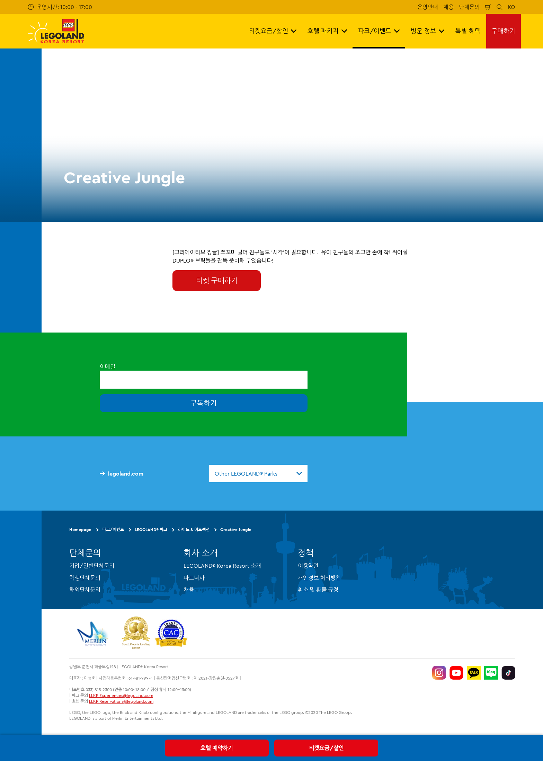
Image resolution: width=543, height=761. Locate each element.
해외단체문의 (84, 589)
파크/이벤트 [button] (379, 31)
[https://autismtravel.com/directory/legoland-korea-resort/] (171, 634)
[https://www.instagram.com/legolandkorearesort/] (439, 673)
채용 (448, 6)
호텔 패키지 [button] (327, 31)
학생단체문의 (84, 577)
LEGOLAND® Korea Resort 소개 (222, 565)
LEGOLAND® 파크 (151, 529)
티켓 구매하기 (217, 280)
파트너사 (194, 577)
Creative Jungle (235, 529)
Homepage (80, 529)
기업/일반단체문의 (91, 565)
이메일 (107, 366)
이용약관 (308, 565)
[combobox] (258, 473)
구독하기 (203, 403)
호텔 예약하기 (217, 747)
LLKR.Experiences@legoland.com (121, 695)
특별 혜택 (468, 31)
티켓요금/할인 (326, 747)
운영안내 (427, 6)
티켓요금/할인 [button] (272, 31)
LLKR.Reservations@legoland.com (121, 701)
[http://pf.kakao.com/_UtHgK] (474, 673)
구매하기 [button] (503, 31)
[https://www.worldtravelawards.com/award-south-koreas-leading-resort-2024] (136, 634)
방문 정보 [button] (427, 31)
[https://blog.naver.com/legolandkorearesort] (491, 673)
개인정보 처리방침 (319, 577)
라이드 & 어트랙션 (194, 529)
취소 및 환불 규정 (318, 589)
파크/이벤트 (113, 529)
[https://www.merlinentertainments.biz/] (93, 634)
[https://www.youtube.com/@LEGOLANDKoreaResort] (456, 673)
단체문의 (469, 6)
